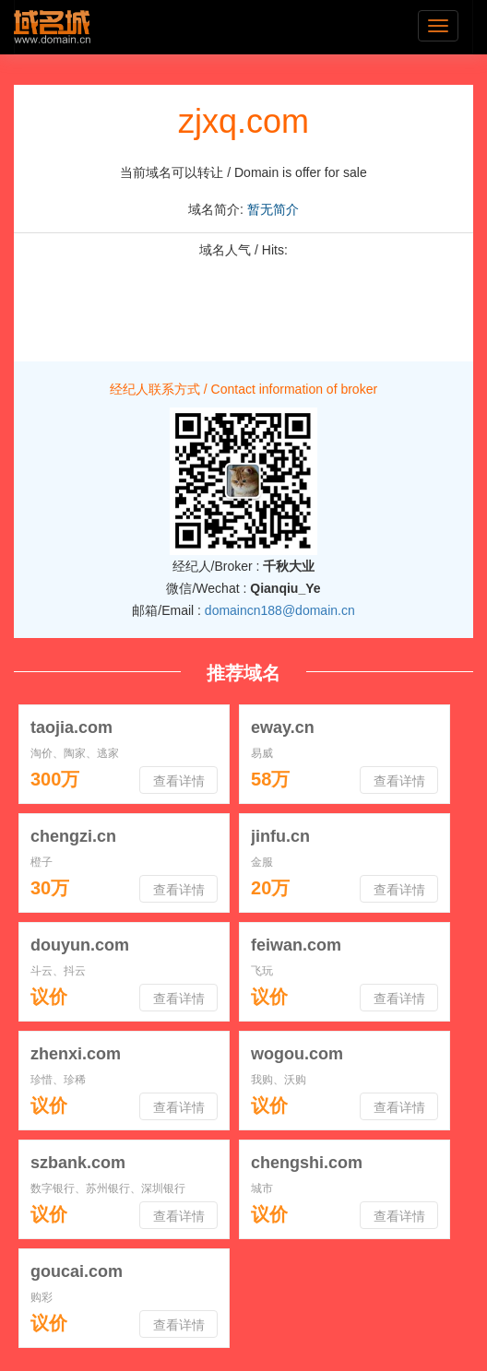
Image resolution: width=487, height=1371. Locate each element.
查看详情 (179, 781)
